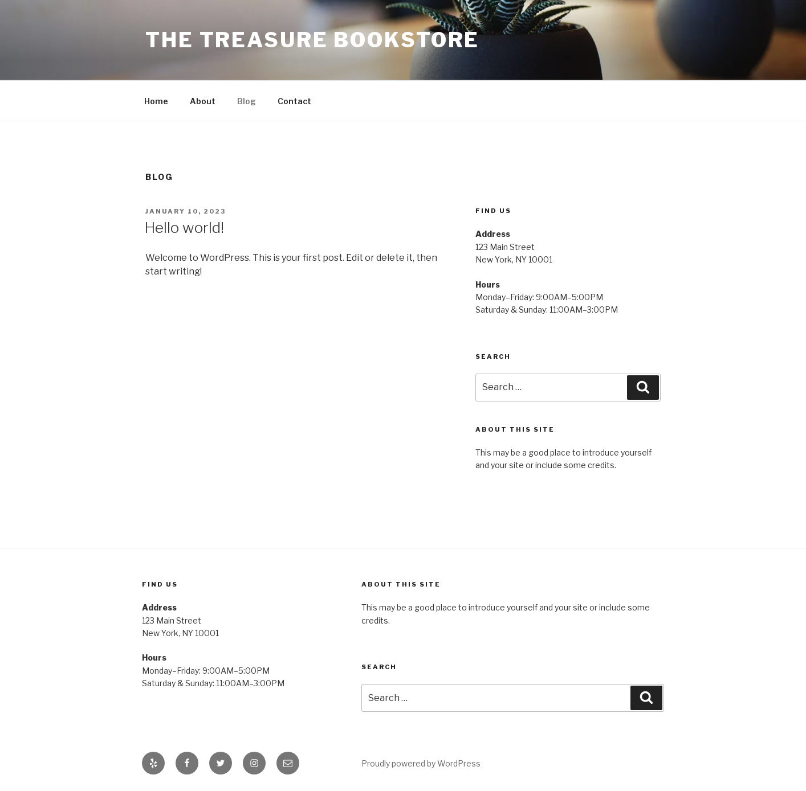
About (202, 101)
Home (156, 101)
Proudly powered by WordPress (421, 763)
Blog (246, 101)
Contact (294, 101)
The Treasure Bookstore (312, 39)
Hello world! (184, 227)
